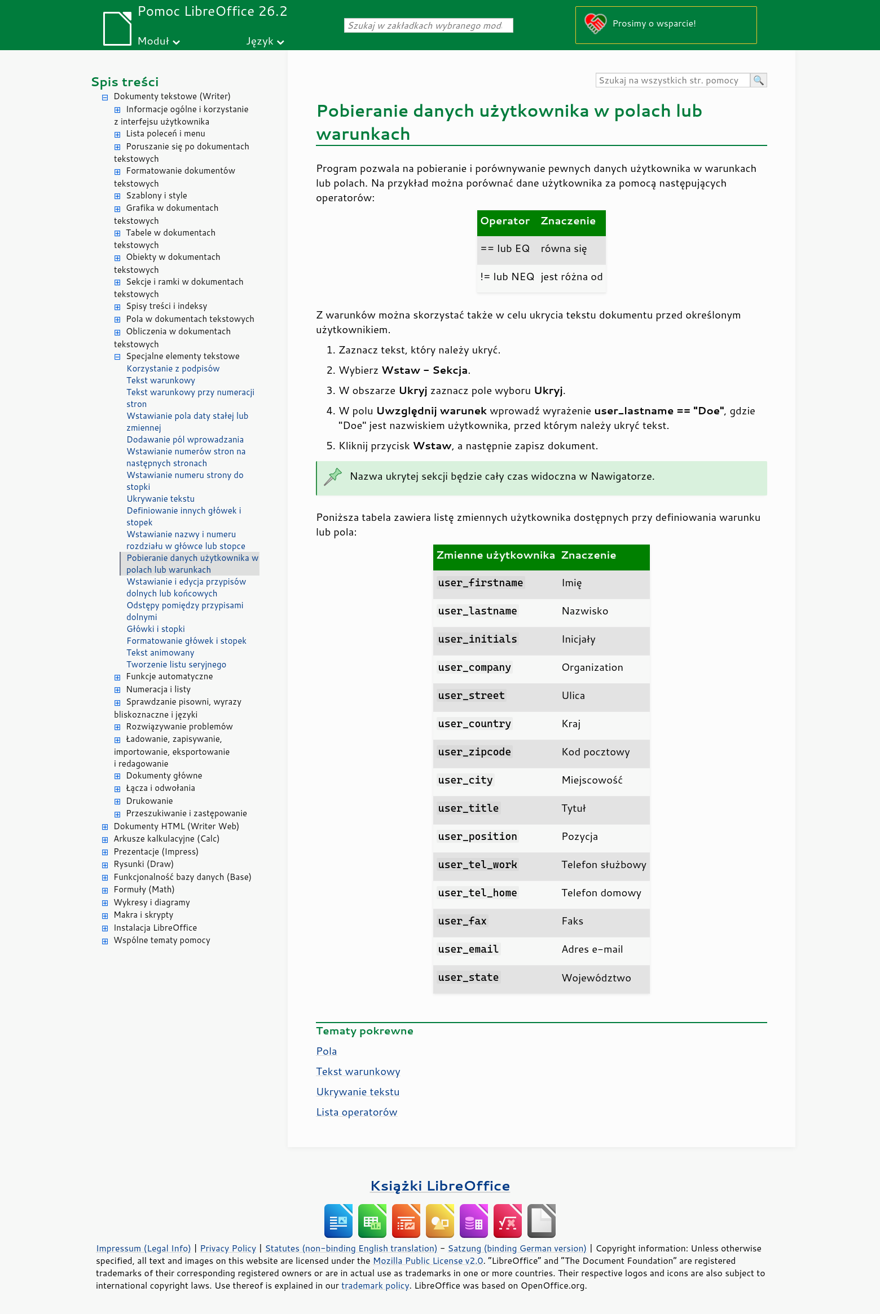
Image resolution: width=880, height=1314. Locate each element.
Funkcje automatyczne (169, 676)
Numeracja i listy (158, 689)
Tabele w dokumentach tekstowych (164, 239)
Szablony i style (156, 195)
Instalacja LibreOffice (155, 927)
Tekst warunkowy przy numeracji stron (190, 398)
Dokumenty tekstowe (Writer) (172, 96)
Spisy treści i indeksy (166, 306)
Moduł (153, 40)
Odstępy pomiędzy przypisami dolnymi (185, 611)
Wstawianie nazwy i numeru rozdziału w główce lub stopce (185, 540)
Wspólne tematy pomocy (161, 940)
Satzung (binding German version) (517, 1248)
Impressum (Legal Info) (143, 1248)
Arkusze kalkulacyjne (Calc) (166, 838)
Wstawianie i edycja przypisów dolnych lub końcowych (186, 587)
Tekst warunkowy (160, 380)
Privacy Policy (228, 1248)
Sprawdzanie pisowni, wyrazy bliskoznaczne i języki (177, 708)
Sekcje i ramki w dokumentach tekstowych (179, 288)
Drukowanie (149, 801)
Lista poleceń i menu (165, 133)
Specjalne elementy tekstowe (183, 356)
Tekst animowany (160, 652)
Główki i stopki (155, 629)
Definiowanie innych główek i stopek (183, 516)
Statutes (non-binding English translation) (351, 1248)
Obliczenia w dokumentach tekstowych (172, 337)
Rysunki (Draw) (143, 864)
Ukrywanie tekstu (160, 499)
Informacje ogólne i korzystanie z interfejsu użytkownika (181, 115)
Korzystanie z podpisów (173, 368)
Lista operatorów (357, 1111)
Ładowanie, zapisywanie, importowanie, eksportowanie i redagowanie (172, 751)
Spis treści (124, 81)
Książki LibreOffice (440, 1185)
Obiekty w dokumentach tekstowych (167, 263)
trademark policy (375, 1285)
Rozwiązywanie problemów (179, 726)
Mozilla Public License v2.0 (428, 1260)
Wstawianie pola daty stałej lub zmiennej (187, 421)
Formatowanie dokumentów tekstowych (174, 177)
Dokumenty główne (164, 775)
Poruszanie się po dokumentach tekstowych (181, 152)
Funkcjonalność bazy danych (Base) (182, 877)
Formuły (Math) (144, 889)
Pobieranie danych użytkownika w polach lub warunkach (192, 564)
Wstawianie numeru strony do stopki (185, 481)
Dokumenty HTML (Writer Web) (176, 826)
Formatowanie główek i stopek (186, 641)
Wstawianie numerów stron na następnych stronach (186, 457)
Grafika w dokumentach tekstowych (166, 214)
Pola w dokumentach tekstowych (190, 319)
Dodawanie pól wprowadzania (185, 439)
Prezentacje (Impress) (156, 851)
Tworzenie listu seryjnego (176, 664)
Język (260, 40)
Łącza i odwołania (160, 788)
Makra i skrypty (143, 915)
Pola (326, 1050)
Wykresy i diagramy (151, 902)
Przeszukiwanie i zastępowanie (186, 813)
